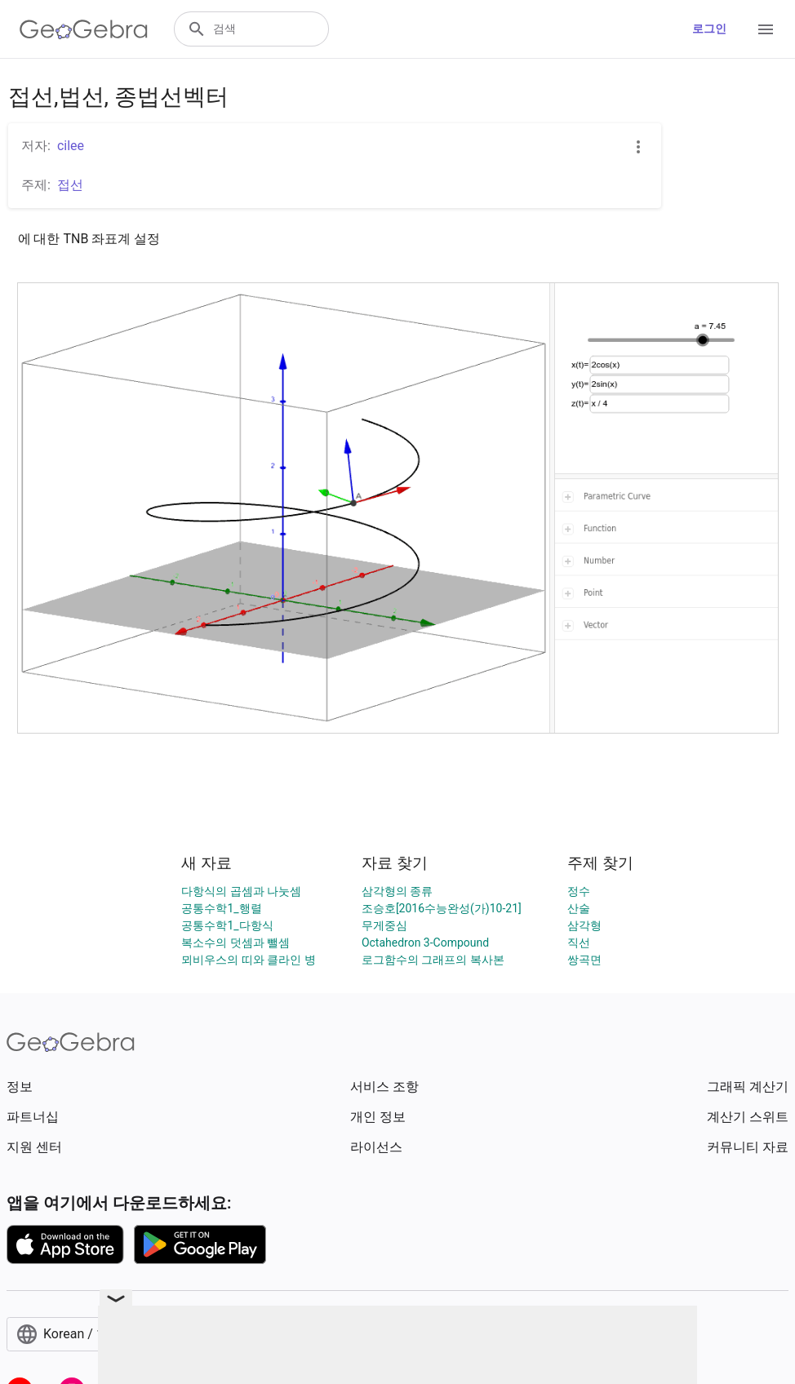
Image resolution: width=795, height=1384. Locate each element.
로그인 (709, 28)
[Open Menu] (765, 29)
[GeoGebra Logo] (84, 29)
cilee (70, 145)
